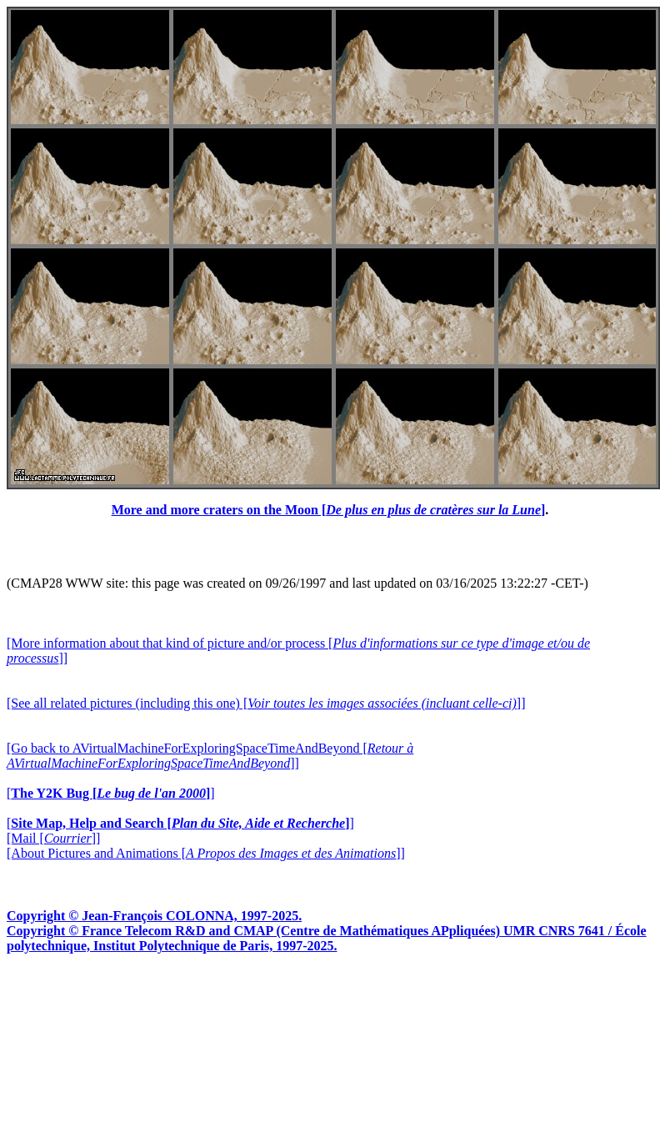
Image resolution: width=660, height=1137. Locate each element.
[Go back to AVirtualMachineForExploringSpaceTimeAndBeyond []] (210, 755)
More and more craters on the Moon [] (329, 510)
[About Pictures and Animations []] (206, 853)
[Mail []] (53, 838)
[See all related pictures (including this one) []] (266, 703)
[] (111, 793)
